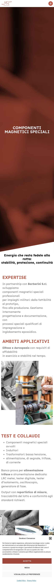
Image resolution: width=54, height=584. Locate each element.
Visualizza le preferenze (27, 574)
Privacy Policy (31, 580)
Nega (27, 567)
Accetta (27, 561)
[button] (50, 538)
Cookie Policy (21, 580)
